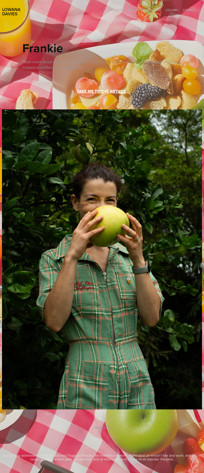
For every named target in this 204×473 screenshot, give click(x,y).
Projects (115, 10)
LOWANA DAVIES (12, 11)
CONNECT (189, 10)
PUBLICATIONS (137, 10)
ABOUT (156, 10)
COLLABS (172, 10)
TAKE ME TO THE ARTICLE (102, 91)
